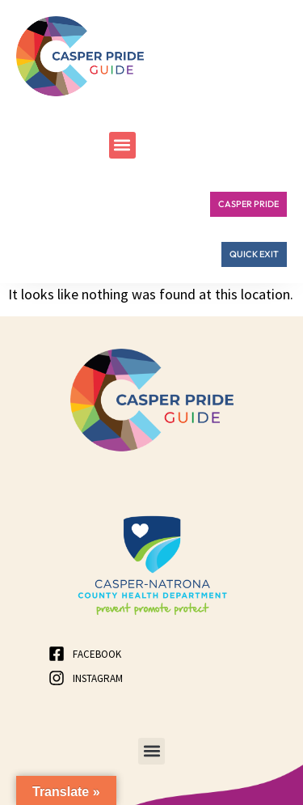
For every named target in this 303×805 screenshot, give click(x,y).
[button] (122, 145)
